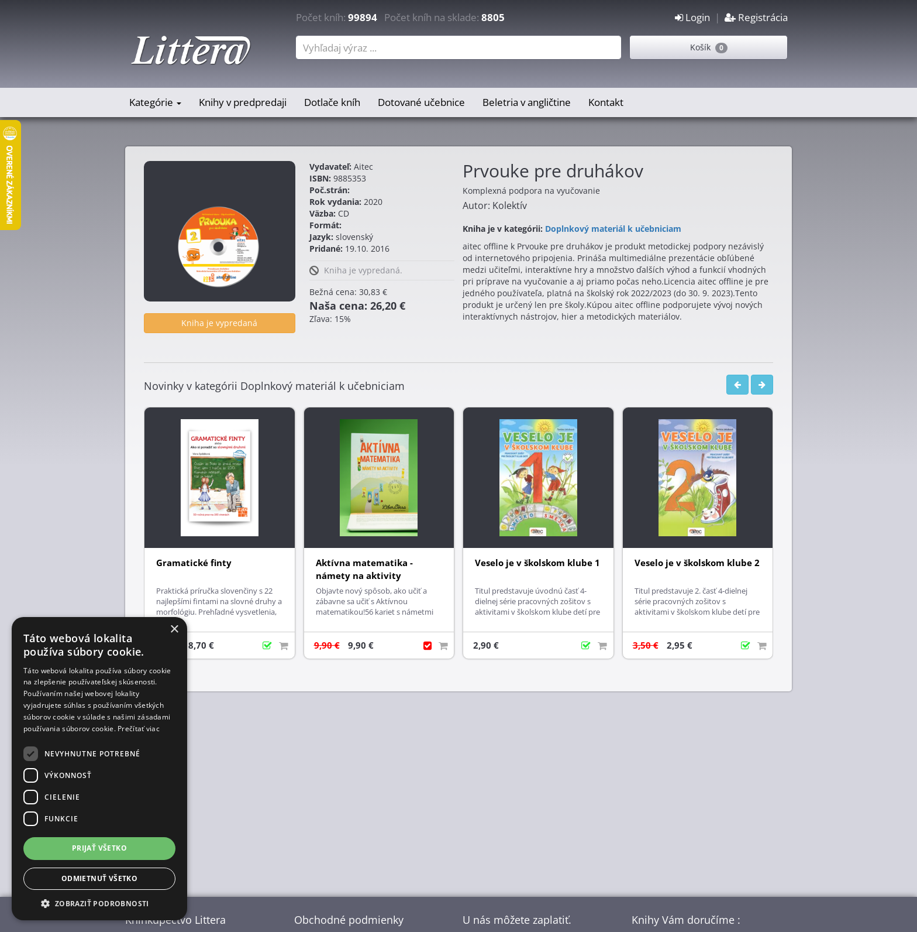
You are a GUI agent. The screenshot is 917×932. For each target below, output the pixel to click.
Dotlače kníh (332, 102)
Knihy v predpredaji (243, 102)
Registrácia (756, 17)
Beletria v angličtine (526, 102)
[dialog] (99, 768)
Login (692, 17)
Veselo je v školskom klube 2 (697, 563)
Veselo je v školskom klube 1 (537, 563)
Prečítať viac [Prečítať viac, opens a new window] (139, 729)
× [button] (174, 629)
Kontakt (605, 102)
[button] (99, 903)
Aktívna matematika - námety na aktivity (364, 569)
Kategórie (155, 102)
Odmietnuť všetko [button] (99, 878)
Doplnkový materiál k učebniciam (613, 228)
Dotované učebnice (421, 102)
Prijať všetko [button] (99, 848)
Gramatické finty (194, 563)
